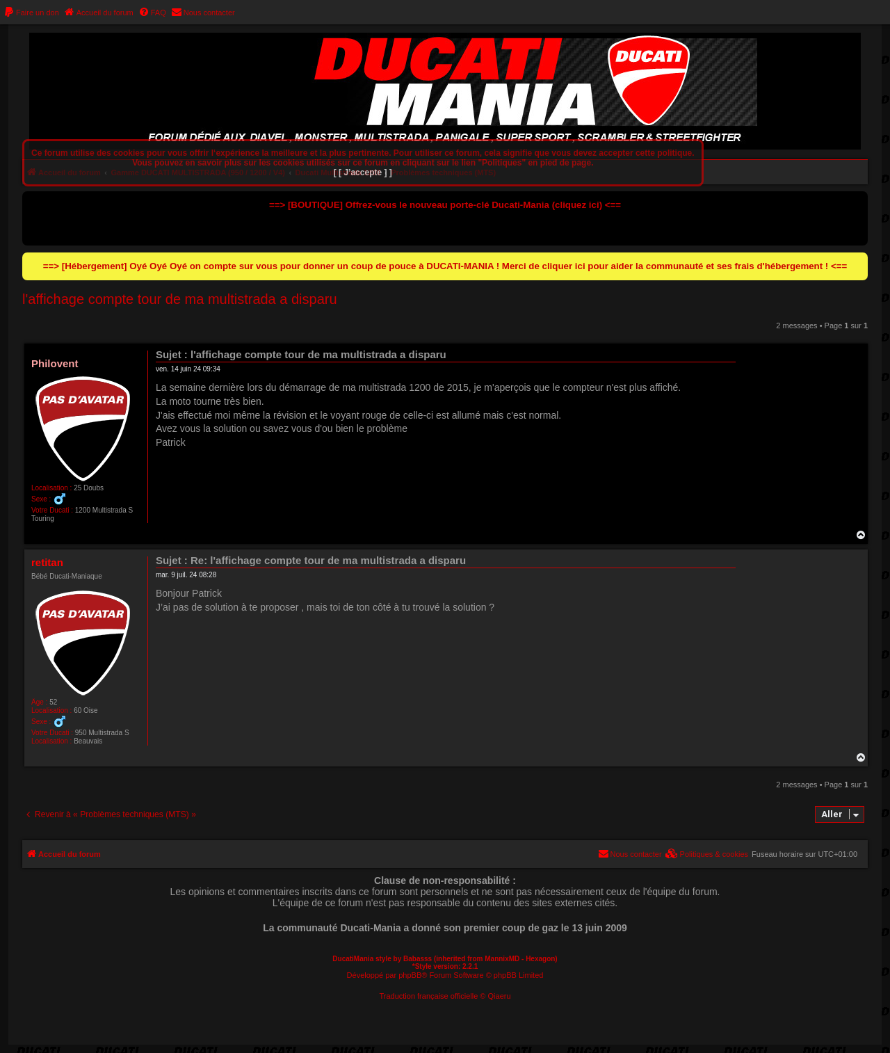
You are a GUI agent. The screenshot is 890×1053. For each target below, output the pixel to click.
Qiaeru (499, 996)
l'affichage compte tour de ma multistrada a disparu (179, 299)
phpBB (409, 975)
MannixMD (502, 959)
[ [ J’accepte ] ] (363, 172)
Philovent (55, 363)
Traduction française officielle (428, 996)
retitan (47, 562)
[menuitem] (31, 12)
